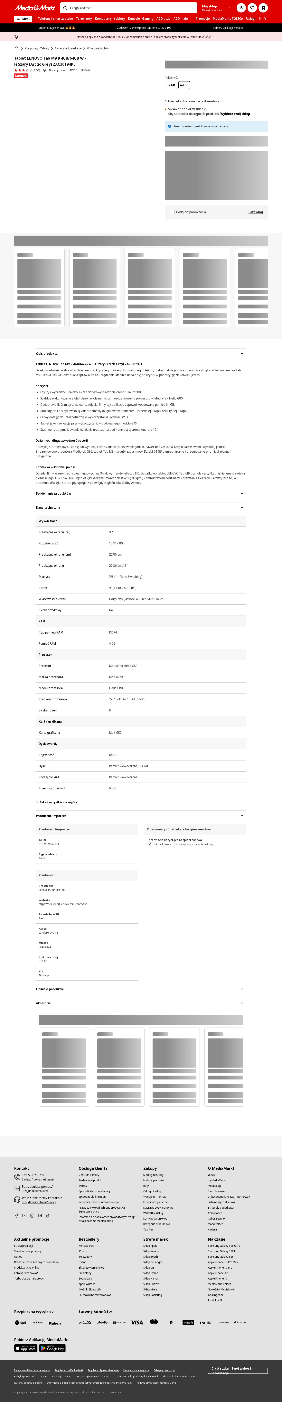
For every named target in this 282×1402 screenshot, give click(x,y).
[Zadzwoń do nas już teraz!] (38, 1179)
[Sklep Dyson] (150, 1273)
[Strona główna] (17, 48)
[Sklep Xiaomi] (151, 1251)
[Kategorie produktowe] (157, 1224)
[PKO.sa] (223, 1322)
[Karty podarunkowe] (155, 1219)
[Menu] (23, 19)
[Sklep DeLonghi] (152, 1262)
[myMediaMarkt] (217, 1180)
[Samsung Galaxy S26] (221, 1257)
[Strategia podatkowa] (221, 1208)
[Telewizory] (85, 1257)
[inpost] (37, 1322)
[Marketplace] (215, 1224)
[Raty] (146, 1186)
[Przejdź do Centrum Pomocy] (39, 1202)
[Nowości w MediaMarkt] (221, 1289)
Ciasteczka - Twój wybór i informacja (238, 1371)
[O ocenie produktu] (44, 70)
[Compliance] (215, 1213)
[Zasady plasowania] (62, 1376)
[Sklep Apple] (150, 1246)
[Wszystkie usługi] (153, 1213)
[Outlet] (18, 1257)
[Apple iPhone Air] (218, 1273)
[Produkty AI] (215, 1300)
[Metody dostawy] (153, 1175)
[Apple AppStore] (26, 1348)
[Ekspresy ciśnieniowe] (91, 1268)
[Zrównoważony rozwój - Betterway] (229, 1197)
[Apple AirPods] (87, 1284)
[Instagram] (34, 1215)
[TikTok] (49, 1215)
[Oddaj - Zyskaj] (152, 1191)
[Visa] (136, 1322)
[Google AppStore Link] (52, 1348)
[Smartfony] (85, 1273)
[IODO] (44, 1376)
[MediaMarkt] (34, 8)
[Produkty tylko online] (27, 1268)
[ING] (205, 1322)
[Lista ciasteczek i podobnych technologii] (136, 1376)
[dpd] (20, 1322)
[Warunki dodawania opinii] (28, 1382)
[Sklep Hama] (150, 1278)
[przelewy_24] (85, 1322)
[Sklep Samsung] (152, 1295)
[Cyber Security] (217, 1219)
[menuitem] (55, 19)
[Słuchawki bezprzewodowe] (95, 1295)
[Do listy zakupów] (252, 8)
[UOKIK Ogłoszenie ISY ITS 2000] (93, 1376)
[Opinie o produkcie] (27, 70)
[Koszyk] (263, 8)
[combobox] (132, 7)
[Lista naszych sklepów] (221, 1202)
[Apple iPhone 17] (218, 1278)
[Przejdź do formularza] (35, 1191)
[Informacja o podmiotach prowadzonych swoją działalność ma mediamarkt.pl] (109, 1219)
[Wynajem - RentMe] (154, 1197)
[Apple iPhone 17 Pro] (220, 1268)
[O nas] (211, 1175)
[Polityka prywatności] (25, 1376)
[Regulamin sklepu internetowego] (99, 1202)
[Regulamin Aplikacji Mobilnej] (103, 1370)
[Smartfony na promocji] (28, 1251)
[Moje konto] (241, 8)
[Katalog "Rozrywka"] (26, 1273)
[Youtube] (26, 1215)
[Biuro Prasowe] (216, 1191)
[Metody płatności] (153, 1180)
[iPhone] (83, 1251)
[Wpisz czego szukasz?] (65, 8)
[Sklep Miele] (150, 1289)
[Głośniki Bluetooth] (90, 1289)
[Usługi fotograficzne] (155, 1202)
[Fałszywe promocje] (164, 1370)
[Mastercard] (154, 1322)
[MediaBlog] (214, 1186)
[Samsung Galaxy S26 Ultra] (224, 1246)
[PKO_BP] (171, 1322)
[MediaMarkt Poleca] (219, 1284)
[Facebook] (18, 1215)
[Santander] (240, 1323)
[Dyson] (82, 1262)
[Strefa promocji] (23, 1246)
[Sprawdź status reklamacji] (94, 1191)
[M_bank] (188, 1322)
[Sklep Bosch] (150, 1257)
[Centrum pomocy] (89, 1175)
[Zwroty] (83, 1186)
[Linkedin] (41, 1215)
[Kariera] (212, 1229)
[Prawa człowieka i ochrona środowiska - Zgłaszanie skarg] (109, 1209)
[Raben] (55, 1323)
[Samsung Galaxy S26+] (221, 1251)
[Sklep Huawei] (151, 1284)
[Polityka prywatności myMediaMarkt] (156, 1382)
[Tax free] (148, 1229)
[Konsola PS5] (86, 1246)
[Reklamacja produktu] (91, 1180)
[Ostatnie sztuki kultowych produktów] (36, 1262)
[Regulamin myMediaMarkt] (69, 1370)
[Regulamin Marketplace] (136, 1370)
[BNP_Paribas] (119, 1322)
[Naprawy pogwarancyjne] (158, 1208)
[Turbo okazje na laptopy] (29, 1278)
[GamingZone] (216, 1295)
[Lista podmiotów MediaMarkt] (179, 1376)
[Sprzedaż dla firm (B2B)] (93, 1197)
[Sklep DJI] (148, 1268)
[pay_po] (102, 1322)
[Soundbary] (85, 1278)
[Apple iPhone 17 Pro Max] (223, 1262)
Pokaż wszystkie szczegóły (56, 802)
